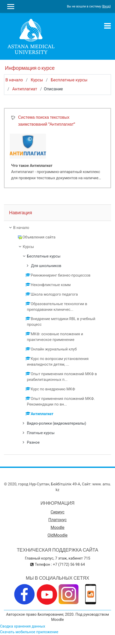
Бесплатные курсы (69, 80)
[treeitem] (57, 228)
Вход (106, 6)
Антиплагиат (24, 89)
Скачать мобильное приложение (29, 632)
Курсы (37, 80)
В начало (14, 80)
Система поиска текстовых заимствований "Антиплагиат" (46, 121)
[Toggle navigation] (107, 26)
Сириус (58, 512)
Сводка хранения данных (22, 626)
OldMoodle (58, 535)
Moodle (58, 527)
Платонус (57, 519)
